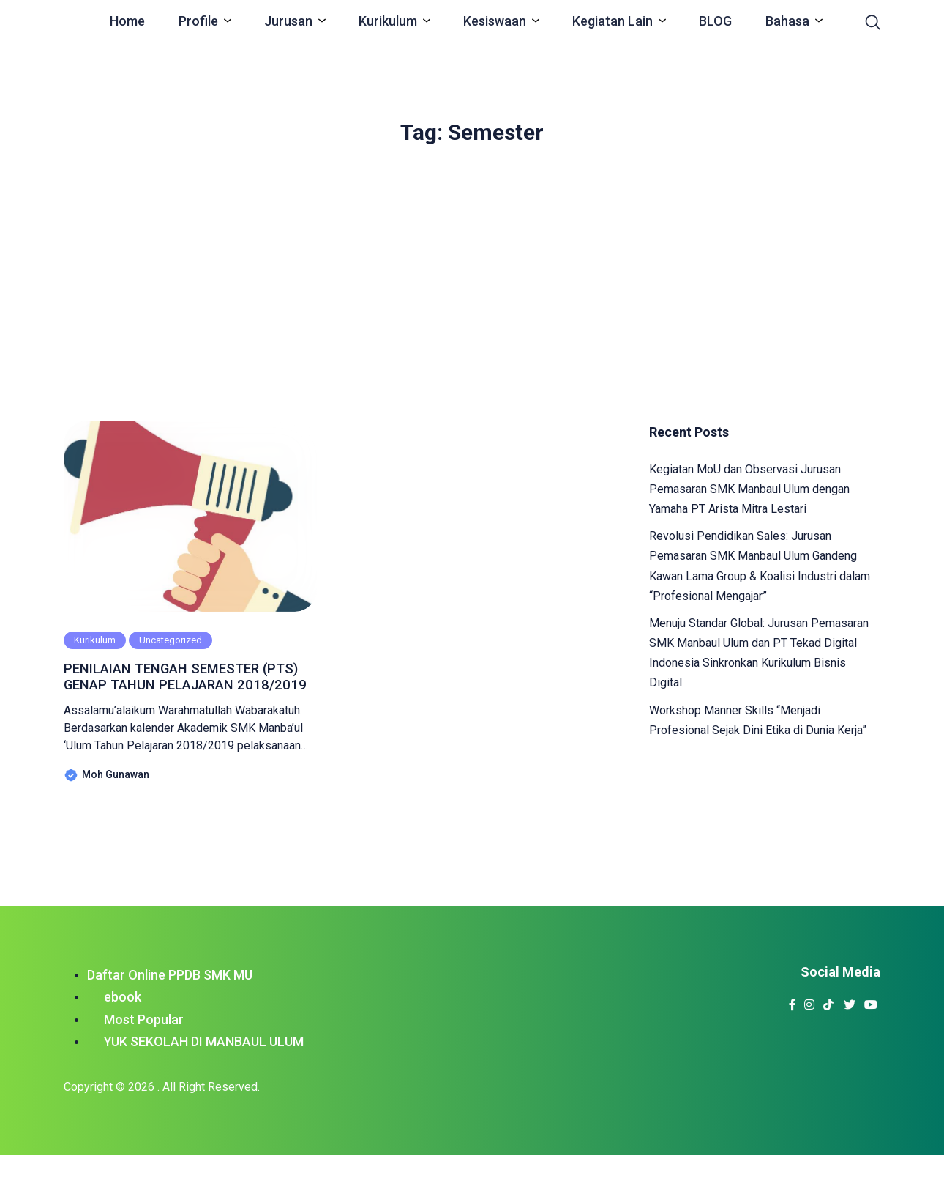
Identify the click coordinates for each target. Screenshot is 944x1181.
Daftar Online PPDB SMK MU (169, 999)
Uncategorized (170, 639)
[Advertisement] (472, 276)
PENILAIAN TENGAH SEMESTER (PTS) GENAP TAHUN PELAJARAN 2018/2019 (190, 689)
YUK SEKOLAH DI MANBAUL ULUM (204, 1067)
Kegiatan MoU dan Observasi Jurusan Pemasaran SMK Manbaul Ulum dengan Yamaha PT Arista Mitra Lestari (749, 489)
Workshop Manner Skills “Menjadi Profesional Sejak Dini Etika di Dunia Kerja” (757, 720)
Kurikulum (95, 639)
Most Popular (144, 1045)
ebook (122, 1022)
